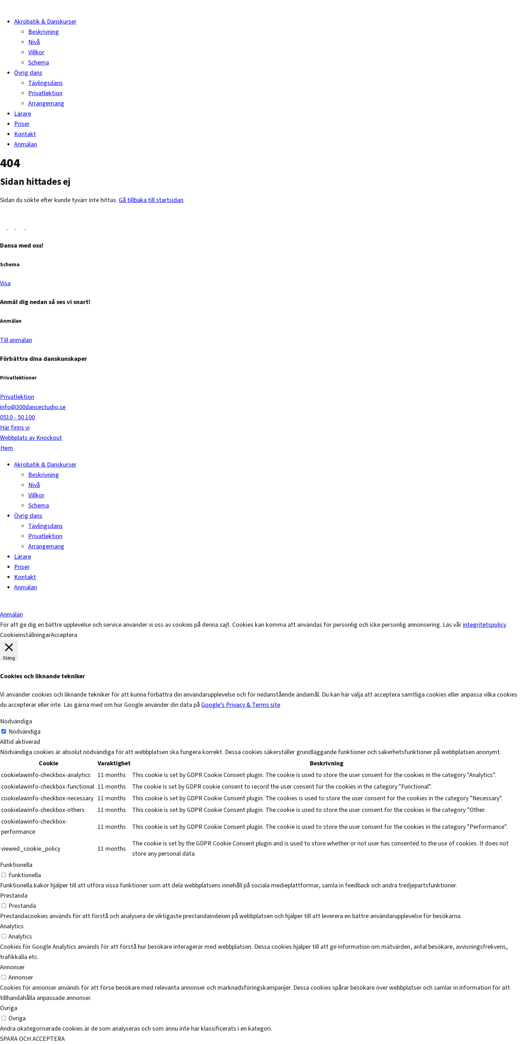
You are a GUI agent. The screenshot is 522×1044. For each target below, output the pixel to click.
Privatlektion (45, 93)
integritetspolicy (484, 624)
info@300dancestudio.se (33, 407)
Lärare (22, 113)
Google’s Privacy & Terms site (240, 704)
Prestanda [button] (13, 895)
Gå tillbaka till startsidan (151, 200)
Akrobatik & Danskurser (45, 21)
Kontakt (25, 134)
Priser (22, 124)
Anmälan (25, 144)
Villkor (36, 52)
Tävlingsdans (45, 83)
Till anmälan (16, 340)
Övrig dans (28, 72)
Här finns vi (15, 427)
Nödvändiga (24, 731)
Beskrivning (43, 32)
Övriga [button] (8, 1008)
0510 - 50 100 (17, 417)
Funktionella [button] (16, 865)
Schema (38, 62)
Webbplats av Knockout (31, 437)
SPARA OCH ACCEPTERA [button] (32, 1038)
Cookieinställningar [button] (25, 635)
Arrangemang (46, 103)
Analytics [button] (12, 926)
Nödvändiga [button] (16, 721)
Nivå (34, 42)
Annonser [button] (12, 967)
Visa (5, 283)
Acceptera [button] (64, 635)
